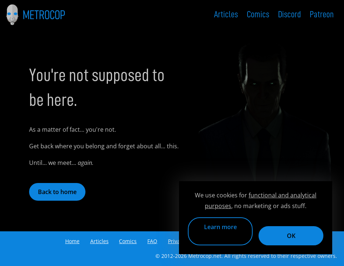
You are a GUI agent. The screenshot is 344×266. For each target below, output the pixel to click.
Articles (226, 14)
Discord (289, 14)
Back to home (57, 192)
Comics (258, 14)
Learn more (220, 227)
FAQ (152, 241)
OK (291, 236)
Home (72, 241)
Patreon (322, 14)
